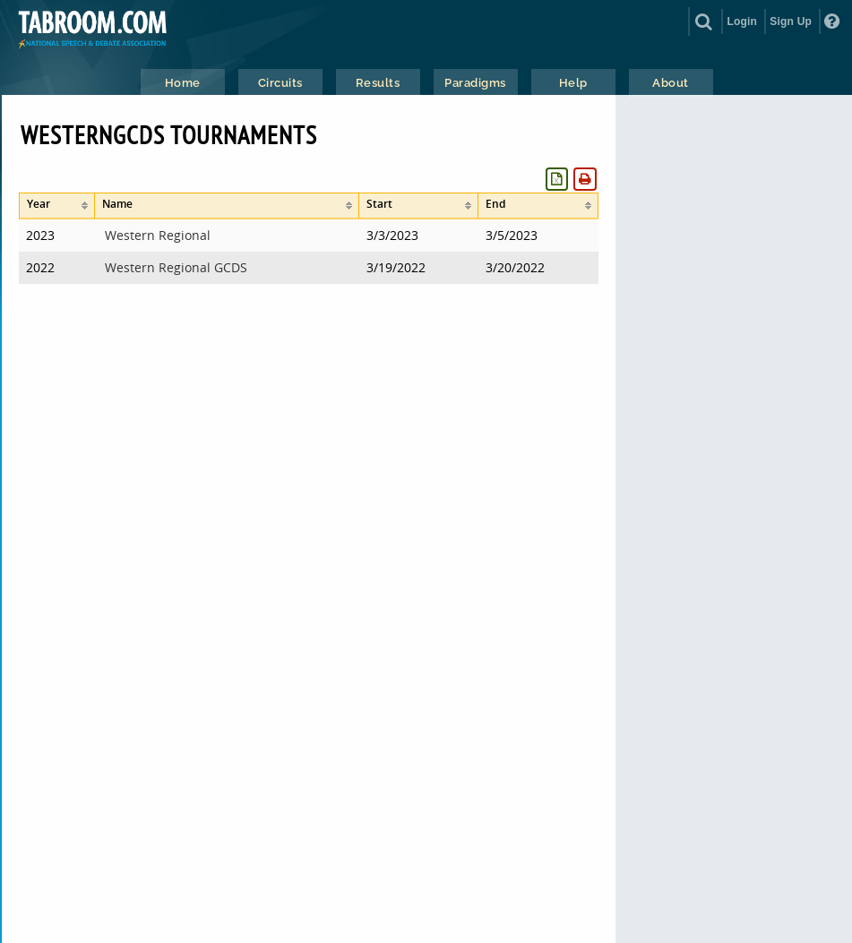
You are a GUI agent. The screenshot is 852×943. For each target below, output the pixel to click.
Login (742, 21)
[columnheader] (57, 206)
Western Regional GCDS (176, 267)
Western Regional (158, 235)
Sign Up (791, 21)
